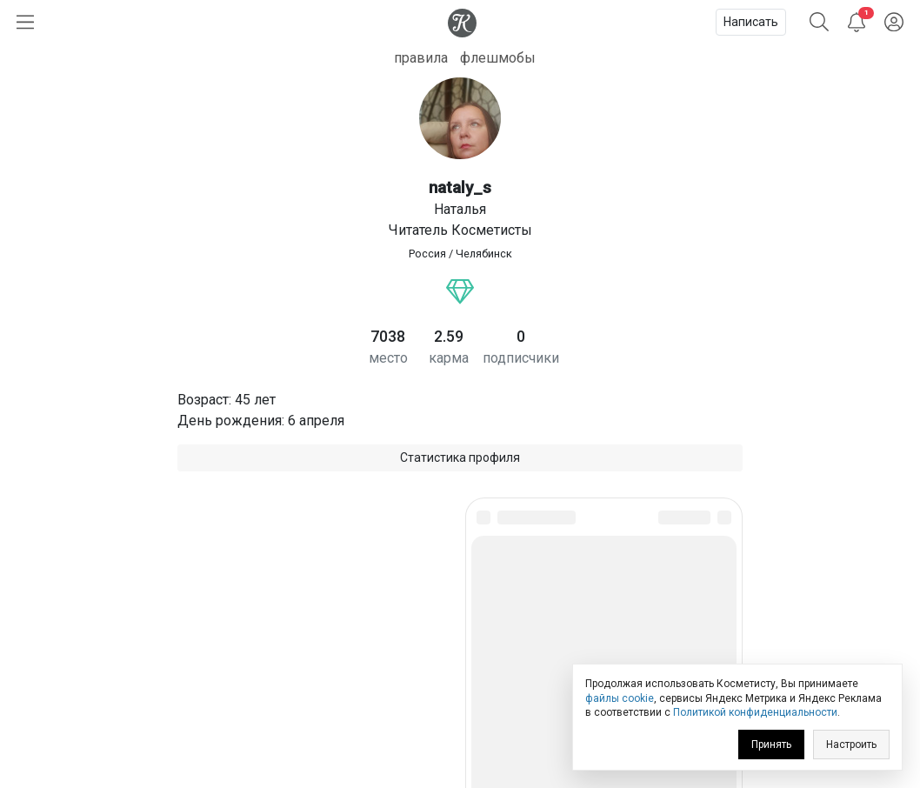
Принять (771, 744)
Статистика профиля (460, 457)
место (388, 358)
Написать (750, 22)
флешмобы (498, 58)
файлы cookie (619, 698)
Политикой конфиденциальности (755, 712)
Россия (427, 253)
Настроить (851, 744)
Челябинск (484, 253)
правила (421, 58)
